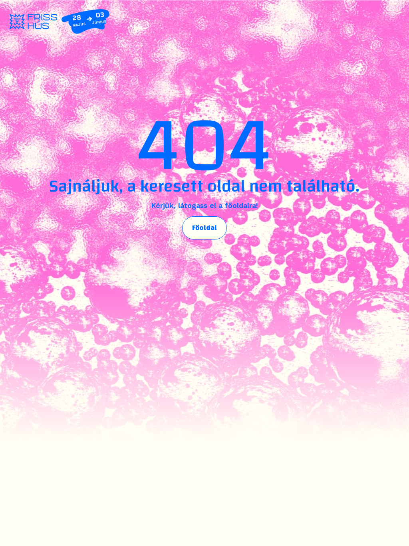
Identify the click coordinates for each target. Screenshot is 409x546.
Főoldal (204, 227)
